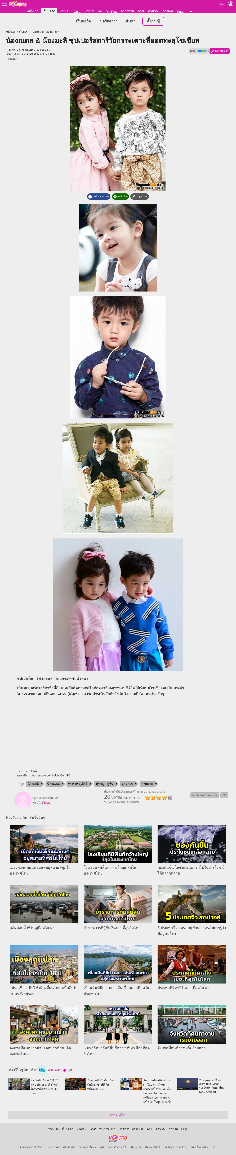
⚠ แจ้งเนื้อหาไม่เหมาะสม (205, 795)
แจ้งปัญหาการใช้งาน (175, 1147)
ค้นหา (130, 21)
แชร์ (198, 51)
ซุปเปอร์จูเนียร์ (77, 784)
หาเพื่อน (65, 11)
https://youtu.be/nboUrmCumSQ (50, 775)
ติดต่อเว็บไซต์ (152, 1147)
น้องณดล (53, 784)
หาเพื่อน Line (93, 11)
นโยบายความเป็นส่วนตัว (61, 1147)
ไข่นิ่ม (47, 803)
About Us (135, 1147)
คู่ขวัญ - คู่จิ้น (104, 784)
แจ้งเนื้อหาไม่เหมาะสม (203, 1147)
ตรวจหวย (127, 11)
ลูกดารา (127, 784)
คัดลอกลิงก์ (219, 51)
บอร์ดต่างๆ (108, 21)
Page (181, 11)
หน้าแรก (32, 11)
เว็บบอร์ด (49, 11)
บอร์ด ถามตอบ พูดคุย (45, 32)
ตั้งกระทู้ (153, 21)
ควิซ (141, 11)
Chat (77, 11)
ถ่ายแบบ (147, 784)
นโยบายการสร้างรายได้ (113, 1147)
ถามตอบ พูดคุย (54, 1070)
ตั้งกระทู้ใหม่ (118, 1115)
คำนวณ (153, 11)
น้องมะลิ (33, 784)
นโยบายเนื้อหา (87, 1147)
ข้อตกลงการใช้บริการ (32, 1147)
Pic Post (112, 11)
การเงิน (168, 11)
